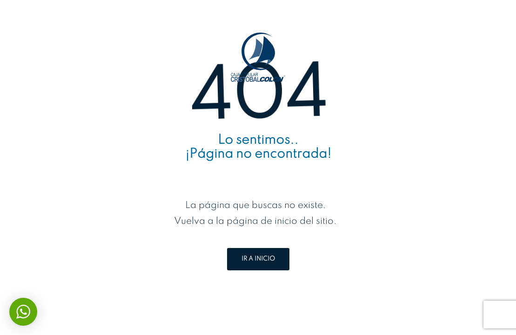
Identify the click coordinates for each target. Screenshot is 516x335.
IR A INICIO (258, 259)
